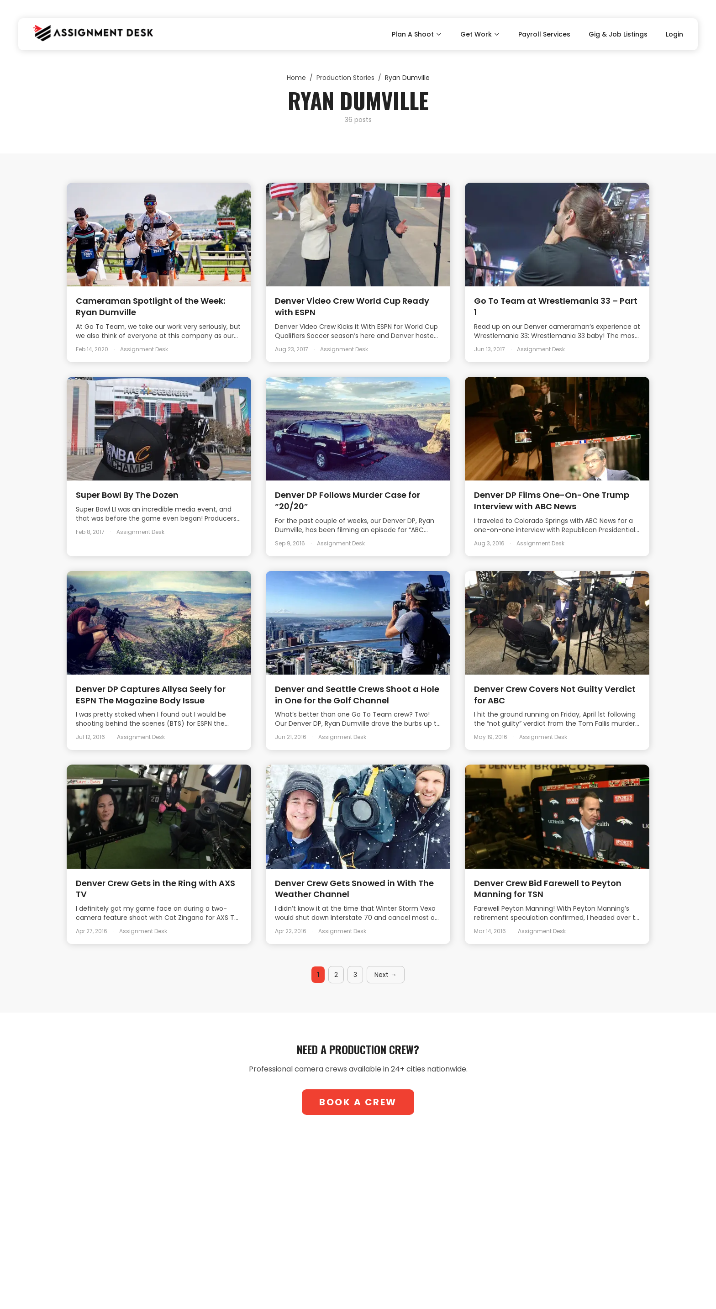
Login (674, 34)
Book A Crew (358, 1102)
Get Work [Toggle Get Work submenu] (480, 34)
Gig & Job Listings (618, 34)
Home (296, 77)
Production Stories (345, 77)
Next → (385, 974)
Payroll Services (544, 34)
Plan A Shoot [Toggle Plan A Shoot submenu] (417, 34)
